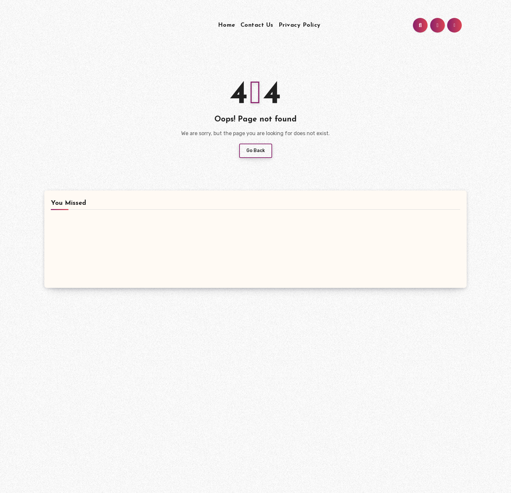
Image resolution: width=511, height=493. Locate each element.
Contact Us (257, 25)
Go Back (255, 150)
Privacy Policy (300, 25)
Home (226, 25)
